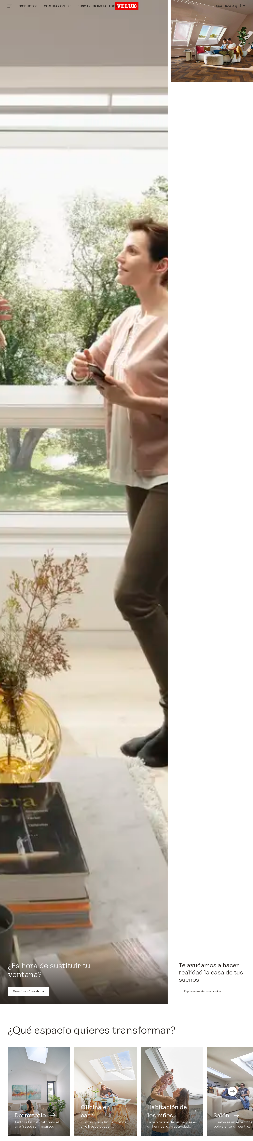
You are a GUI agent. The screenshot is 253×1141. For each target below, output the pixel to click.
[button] (232, 1091)
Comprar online (57, 6)
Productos (27, 6)
